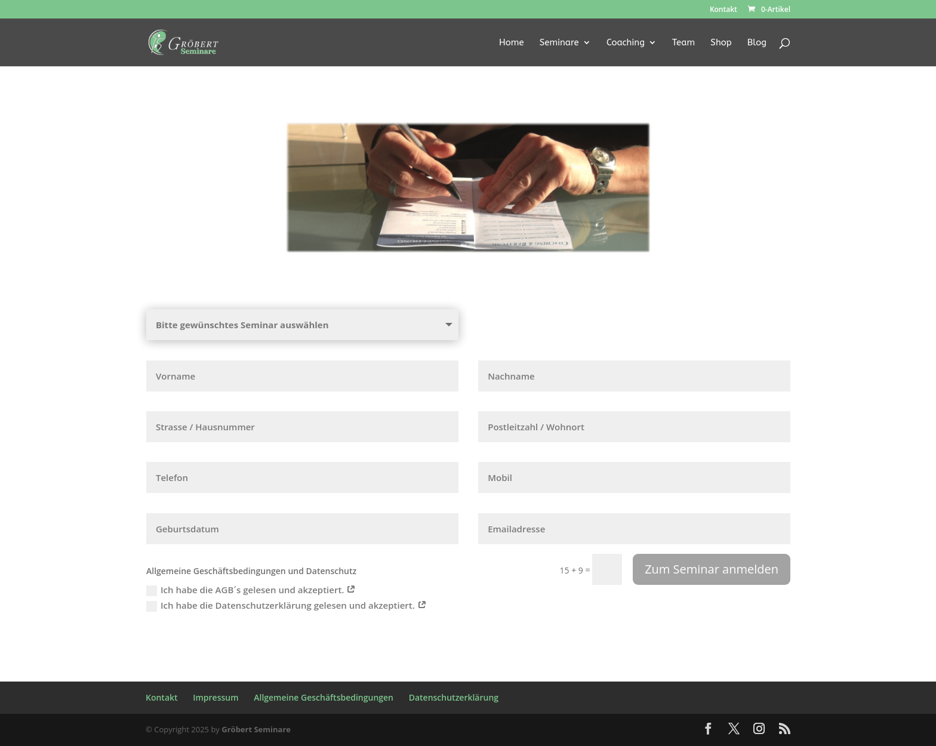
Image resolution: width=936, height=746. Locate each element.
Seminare (559, 43)
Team (683, 43)
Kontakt (723, 10)
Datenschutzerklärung (453, 697)
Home (511, 43)
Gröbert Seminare (256, 729)
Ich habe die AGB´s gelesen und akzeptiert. (251, 590)
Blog (756, 43)
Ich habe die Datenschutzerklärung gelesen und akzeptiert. (286, 605)
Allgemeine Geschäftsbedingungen (323, 697)
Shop (720, 43)
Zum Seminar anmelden (711, 569)
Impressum (215, 697)
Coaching (625, 43)
